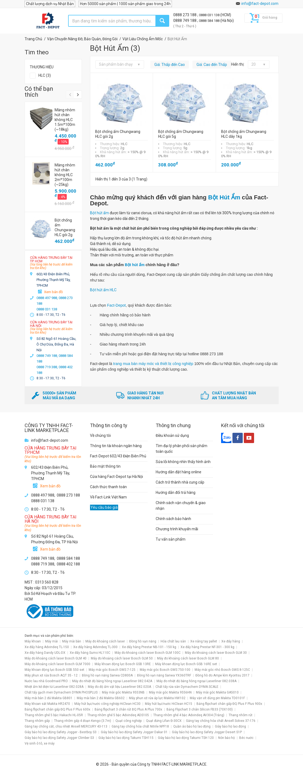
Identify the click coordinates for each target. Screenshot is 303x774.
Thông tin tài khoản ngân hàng (116, 446)
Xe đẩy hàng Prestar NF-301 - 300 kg (207, 647)
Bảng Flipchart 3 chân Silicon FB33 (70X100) (200, 709)
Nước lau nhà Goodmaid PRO (46, 681)
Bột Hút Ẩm (225, 197)
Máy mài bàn (71, 641)
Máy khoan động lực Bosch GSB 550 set (54, 670)
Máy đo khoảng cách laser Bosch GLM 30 (216, 653)
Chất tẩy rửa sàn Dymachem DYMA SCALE (186, 687)
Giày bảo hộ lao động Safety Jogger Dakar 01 (134, 732)
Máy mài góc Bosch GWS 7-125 (112, 670)
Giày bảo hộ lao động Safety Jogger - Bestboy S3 (60, 732)
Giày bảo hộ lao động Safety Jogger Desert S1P (207, 732)
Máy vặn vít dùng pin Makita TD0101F (217, 698)
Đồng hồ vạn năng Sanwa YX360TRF (164, 675)
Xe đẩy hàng (230, 641)
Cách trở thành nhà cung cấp (180, 482)
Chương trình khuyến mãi (177, 529)
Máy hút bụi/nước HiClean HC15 (168, 704)
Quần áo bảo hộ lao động (192, 726)
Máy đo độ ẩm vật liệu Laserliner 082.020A (119, 687)
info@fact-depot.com (259, 3)
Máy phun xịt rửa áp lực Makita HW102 (157, 698)
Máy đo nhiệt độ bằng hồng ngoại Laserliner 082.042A (112, 681)
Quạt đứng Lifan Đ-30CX (164, 721)
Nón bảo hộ (226, 738)
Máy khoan (33, 641)
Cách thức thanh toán (108, 487)
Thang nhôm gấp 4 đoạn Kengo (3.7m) (82, 721)
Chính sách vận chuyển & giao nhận (181, 506)
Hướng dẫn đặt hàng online (178, 472)
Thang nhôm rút (240, 715)
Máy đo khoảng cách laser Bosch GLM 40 (55, 658)
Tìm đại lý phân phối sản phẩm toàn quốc (181, 449)
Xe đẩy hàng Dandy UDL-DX (45, 653)
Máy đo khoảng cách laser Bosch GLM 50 (122, 658)
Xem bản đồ (53, 292)
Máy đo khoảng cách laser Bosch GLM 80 (188, 658)
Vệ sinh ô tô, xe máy (40, 743)
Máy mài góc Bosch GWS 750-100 (165, 670)
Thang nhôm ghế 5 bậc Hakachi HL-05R (54, 715)
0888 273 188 (185, 15)
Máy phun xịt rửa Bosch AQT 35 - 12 (51, 675)
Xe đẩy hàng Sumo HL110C (90, 653)
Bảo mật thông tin (105, 466)
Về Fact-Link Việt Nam (108, 497)
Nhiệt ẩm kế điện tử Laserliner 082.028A (54, 687)
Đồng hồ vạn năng (142, 641)
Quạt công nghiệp (128, 721)
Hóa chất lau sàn (173, 641)
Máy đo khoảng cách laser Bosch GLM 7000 (57, 664)
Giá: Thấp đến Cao (169, 64)
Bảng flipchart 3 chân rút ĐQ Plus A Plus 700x (128, 709)
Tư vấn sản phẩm (170, 539)
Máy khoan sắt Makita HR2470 (47, 704)
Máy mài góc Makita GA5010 (217, 692)
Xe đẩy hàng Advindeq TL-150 (47, 647)
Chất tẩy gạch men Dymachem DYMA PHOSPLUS (61, 692)
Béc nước (246, 738)
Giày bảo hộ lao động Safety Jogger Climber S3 (59, 738)
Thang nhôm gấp (37, 721)
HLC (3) (44, 75)
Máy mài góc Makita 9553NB (123, 692)
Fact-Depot (116, 305)
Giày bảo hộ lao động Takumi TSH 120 (186, 738)
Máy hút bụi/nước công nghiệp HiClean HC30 (107, 704)
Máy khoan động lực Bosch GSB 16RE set (186, 664)
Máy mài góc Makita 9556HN (170, 692)
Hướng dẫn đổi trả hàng (175, 492)
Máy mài (51, 641)
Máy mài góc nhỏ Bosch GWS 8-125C (222, 670)
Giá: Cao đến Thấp (212, 64)
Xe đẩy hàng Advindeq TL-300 (95, 647)
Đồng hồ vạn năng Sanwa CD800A (107, 675)
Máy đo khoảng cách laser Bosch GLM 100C (148, 653)
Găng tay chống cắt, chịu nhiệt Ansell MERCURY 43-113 (66, 726)
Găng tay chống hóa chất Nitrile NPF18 (140, 726)
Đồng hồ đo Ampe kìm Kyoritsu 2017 (222, 675)
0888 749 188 (185, 20)
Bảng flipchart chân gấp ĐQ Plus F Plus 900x (229, 704)
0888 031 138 (209, 15)
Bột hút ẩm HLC (103, 290)
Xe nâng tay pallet (203, 641)
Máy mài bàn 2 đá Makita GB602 (101, 698)
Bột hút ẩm (99, 213)
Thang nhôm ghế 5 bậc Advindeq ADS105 (118, 715)
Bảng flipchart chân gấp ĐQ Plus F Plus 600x (57, 709)
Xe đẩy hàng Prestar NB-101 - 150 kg (149, 647)
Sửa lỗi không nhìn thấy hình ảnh (183, 462)
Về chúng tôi (100, 435)
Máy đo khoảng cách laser (105, 641)
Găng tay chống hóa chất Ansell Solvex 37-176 (220, 721)
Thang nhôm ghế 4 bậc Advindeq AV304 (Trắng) (188, 715)
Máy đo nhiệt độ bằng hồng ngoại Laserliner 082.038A (197, 681)
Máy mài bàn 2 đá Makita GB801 (48, 698)
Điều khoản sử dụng (172, 435)
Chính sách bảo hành (173, 519)
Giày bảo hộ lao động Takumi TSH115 (126, 738)
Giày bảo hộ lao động (230, 726)
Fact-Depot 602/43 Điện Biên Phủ (118, 456)
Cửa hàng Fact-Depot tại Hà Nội (116, 476)
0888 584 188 (209, 21)
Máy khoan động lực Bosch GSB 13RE (123, 664)
